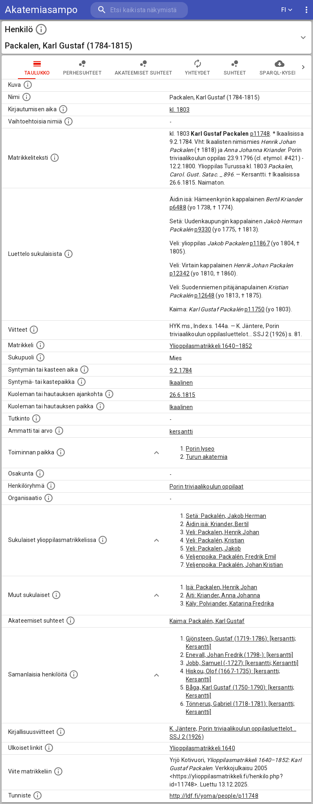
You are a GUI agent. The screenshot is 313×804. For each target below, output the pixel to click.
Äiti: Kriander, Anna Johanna (223, 595)
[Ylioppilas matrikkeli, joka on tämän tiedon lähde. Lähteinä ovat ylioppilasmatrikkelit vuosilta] (40, 345)
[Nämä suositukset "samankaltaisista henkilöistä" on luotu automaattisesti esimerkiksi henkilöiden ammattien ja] (73, 674)
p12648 (204, 295)
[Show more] (156, 452)
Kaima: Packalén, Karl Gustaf (207, 621)
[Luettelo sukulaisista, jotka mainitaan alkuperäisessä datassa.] (68, 253)
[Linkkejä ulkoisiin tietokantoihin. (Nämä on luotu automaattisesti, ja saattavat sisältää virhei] (48, 747)
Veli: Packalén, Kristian (215, 540)
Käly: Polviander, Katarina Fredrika (230, 603)
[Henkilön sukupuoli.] (40, 357)
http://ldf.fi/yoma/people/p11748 (214, 796)
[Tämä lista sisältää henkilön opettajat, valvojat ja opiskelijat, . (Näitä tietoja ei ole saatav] (70, 620)
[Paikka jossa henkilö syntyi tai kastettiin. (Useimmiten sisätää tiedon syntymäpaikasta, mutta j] (81, 381)
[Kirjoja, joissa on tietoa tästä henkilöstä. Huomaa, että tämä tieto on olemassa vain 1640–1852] (60, 731)
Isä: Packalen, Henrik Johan (221, 587)
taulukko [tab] (21, 67)
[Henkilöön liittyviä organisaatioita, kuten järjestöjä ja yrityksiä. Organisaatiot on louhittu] (48, 497)
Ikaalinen (181, 382)
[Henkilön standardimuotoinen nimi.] (26, 97)
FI (287, 10)
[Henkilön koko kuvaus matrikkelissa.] (54, 157)
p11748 (260, 133)
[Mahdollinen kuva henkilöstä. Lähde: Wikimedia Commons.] (27, 84)
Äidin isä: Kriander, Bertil (217, 524)
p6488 (178, 207)
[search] (139, 10)
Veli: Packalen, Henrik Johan (222, 532)
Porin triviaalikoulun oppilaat (207, 486)
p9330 (202, 229)
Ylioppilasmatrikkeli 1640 (202, 748)
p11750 (255, 309)
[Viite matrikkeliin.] (58, 771)
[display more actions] (306, 10)
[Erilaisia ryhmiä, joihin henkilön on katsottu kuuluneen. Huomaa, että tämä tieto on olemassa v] (50, 485)
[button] (156, 37)
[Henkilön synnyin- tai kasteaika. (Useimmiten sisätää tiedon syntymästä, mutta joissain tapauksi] (84, 369)
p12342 (180, 273)
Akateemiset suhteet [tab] (127, 67)
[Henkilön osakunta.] (39, 473)
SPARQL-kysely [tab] (263, 67)
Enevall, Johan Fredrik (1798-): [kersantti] (239, 655)
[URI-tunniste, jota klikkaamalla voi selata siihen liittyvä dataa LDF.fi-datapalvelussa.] (37, 795)
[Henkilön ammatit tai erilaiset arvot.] (59, 430)
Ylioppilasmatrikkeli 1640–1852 (211, 346)
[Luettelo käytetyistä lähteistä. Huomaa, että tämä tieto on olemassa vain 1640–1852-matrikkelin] (33, 329)
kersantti (181, 431)
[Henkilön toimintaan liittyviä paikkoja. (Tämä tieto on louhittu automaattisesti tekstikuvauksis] (60, 452)
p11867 (260, 243)
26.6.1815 (182, 395)
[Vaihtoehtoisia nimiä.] (68, 121)
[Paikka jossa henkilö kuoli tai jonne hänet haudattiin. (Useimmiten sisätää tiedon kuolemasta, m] (100, 406)
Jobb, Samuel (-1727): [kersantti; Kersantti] (242, 663)
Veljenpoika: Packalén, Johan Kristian (234, 565)
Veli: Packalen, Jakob (213, 548)
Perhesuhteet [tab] (66, 67)
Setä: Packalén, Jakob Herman (226, 516)
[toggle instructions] (41, 29)
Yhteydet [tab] (181, 67)
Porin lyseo (200, 448)
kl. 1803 (180, 109)
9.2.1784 (181, 370)
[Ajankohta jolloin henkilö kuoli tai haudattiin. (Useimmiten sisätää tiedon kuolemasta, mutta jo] (109, 394)
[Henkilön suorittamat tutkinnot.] (36, 418)
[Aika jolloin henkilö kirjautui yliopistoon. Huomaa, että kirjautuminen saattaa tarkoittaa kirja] (63, 109)
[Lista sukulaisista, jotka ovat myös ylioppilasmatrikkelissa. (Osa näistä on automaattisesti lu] (102, 539)
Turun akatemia (206, 457)
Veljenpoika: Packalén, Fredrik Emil (231, 556)
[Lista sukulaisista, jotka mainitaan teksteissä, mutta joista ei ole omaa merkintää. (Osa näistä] (56, 594)
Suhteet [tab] (218, 67)
